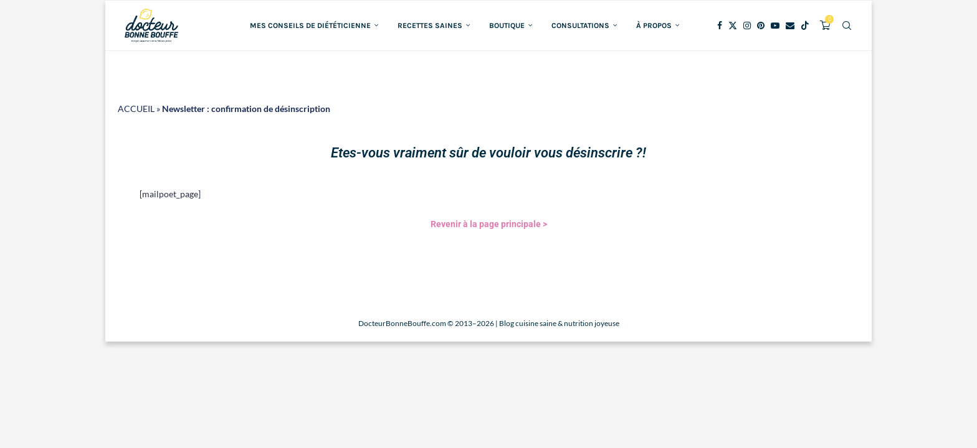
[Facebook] (719, 25)
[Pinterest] (761, 25)
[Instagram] (747, 25)
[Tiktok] (805, 25)
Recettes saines (430, 25)
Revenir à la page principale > (489, 224)
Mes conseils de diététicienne (310, 25)
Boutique (507, 25)
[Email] (790, 25)
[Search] (847, 25)
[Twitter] (732, 25)
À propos (654, 25)
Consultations (580, 25)
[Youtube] (775, 25)
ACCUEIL (136, 108)
